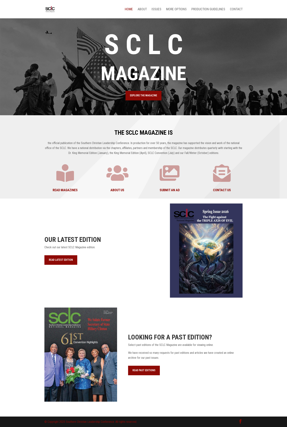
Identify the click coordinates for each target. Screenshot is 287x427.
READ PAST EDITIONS (143, 370)
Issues (156, 9)
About (142, 9)
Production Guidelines (208, 9)
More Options (176, 9)
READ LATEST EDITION (61, 259)
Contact (236, 9)
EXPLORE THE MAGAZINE (143, 95)
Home (129, 9)
